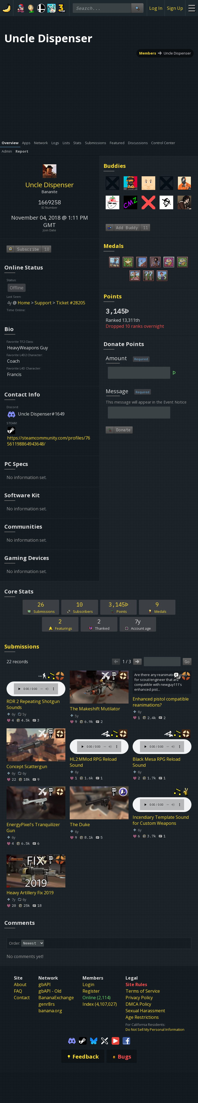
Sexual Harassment (145, 1011)
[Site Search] (137, 8)
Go (187, 661)
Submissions (21, 646)
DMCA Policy (138, 1004)
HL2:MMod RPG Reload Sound (93, 762)
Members (147, 53)
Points (112, 296)
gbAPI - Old (49, 991)
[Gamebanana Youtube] (115, 1041)
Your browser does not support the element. (36, 683)
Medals (113, 246)
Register (91, 991)
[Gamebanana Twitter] (104, 1041)
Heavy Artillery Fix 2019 (30, 893)
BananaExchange (56, 998)
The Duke (80, 825)
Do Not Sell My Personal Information (155, 1029)
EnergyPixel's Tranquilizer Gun (33, 828)
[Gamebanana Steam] (82, 1041)
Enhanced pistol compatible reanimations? (161, 702)
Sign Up (175, 8)
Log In (155, 8)
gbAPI (44, 984)
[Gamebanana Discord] (72, 1041)
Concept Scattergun (27, 766)
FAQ (18, 991)
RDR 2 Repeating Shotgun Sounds (33, 704)
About (20, 984)
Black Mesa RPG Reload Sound (156, 762)
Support (43, 303)
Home (24, 303)
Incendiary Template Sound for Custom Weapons (161, 820)
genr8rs (46, 1004)
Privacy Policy (139, 998)
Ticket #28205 (70, 303)
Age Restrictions (142, 1017)
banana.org (50, 1011)
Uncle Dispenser (177, 53)
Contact (22, 998)
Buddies (114, 165)
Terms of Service (143, 991)
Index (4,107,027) (100, 1004)
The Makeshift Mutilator (95, 709)
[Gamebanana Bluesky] (93, 1041)
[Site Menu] (191, 8)
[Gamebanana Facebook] (126, 1041)
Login (88, 984)
